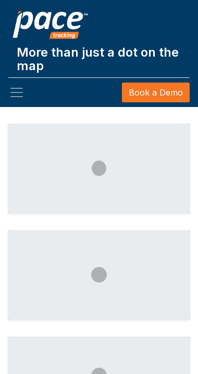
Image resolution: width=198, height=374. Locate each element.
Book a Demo (156, 92)
